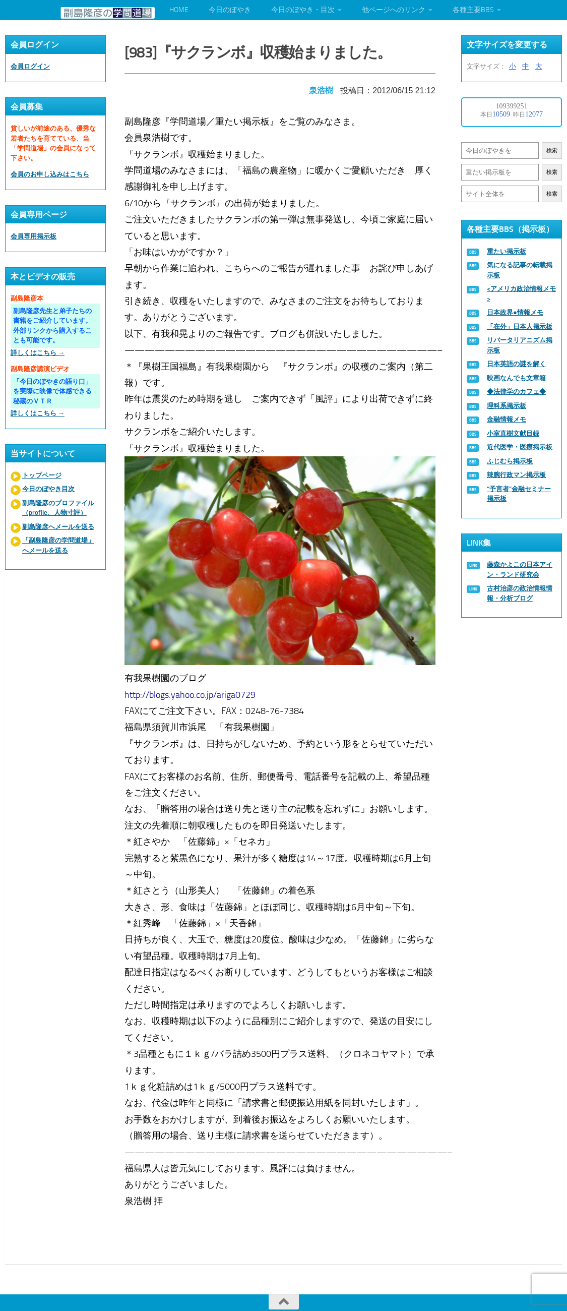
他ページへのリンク (393, 10)
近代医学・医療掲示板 (519, 447)
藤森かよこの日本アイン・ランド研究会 (519, 569)
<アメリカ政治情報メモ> (521, 294)
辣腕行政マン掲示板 (516, 475)
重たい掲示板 (506, 251)
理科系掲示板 (506, 405)
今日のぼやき (230, 10)
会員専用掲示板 (33, 236)
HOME (178, 10)
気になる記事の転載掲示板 (519, 270)
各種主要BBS (473, 10)
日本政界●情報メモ (515, 312)
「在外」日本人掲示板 (519, 326)
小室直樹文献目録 (513, 433)
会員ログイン (30, 66)
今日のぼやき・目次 (303, 10)
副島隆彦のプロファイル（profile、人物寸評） (58, 508)
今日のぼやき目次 (48, 489)
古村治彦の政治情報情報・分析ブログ (519, 593)
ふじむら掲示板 (510, 461)
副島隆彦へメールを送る (58, 526)
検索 (551, 150)
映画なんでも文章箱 (516, 378)
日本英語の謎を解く (516, 364)
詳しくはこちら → (38, 352)
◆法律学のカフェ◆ (516, 391)
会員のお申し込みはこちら (50, 174)
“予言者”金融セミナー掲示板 (519, 494)
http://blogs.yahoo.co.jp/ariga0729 (193, 688)
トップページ (41, 475)
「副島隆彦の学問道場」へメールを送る (58, 545)
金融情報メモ (506, 419)
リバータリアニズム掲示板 (519, 345)
